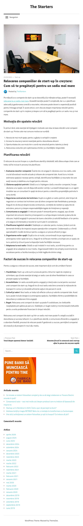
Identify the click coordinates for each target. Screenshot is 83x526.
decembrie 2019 (12, 495)
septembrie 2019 (13, 505)
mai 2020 (10, 482)
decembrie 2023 (12, 453)
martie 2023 (11, 460)
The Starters (41, 6)
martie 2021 (11, 473)
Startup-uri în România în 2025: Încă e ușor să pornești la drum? (31, 408)
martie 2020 (11, 485)
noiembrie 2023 (12, 457)
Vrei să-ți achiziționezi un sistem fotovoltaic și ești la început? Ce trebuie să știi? (37, 414)
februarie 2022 (12, 466)
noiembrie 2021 (12, 469)
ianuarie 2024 (11, 450)
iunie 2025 (10, 440)
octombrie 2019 (12, 501)
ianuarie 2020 (11, 492)
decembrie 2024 (12, 444)
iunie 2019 (10, 508)
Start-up (17, 77)
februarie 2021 (12, 476)
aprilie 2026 (11, 434)
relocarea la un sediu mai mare (16, 101)
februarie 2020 (12, 489)
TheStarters (21, 91)
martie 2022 (11, 463)
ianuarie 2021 (11, 479)
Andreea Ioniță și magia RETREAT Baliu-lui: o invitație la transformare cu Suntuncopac (39, 411)
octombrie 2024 (12, 447)
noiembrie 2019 (12, 498)
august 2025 (11, 437)
